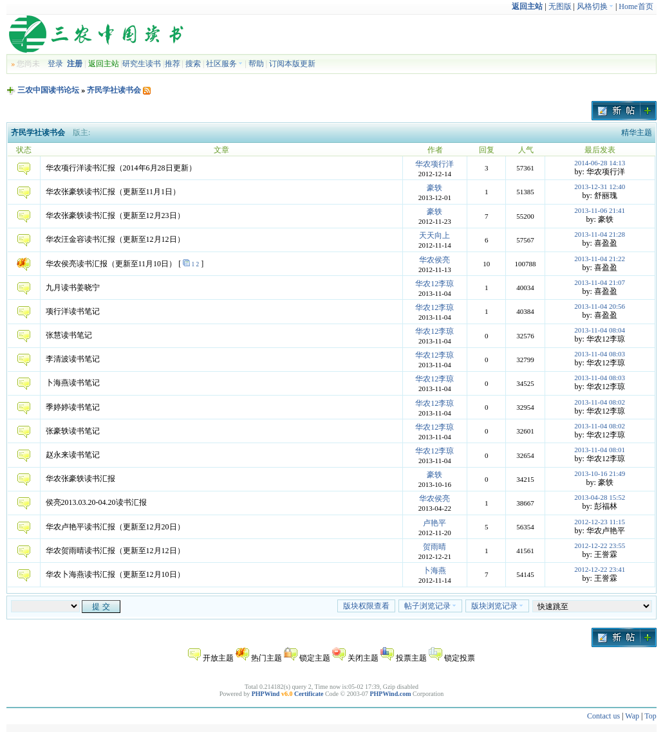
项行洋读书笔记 (73, 311)
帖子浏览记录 (430, 605)
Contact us (603, 715)
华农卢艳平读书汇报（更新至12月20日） (115, 526)
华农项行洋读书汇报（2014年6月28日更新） (121, 167)
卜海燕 (434, 570)
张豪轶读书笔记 (73, 430)
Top (650, 715)
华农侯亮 (434, 259)
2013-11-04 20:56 (599, 306)
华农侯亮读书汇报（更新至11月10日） (111, 263)
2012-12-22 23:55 (599, 545)
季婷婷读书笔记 (73, 407)
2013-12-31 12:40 (599, 186)
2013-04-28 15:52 (599, 497)
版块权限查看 (366, 605)
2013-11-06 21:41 (599, 210)
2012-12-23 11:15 (599, 522)
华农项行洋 (434, 164)
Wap (632, 715)
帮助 (256, 63)
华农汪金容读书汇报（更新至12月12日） (115, 239)
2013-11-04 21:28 (599, 234)
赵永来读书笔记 (73, 454)
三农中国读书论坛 (48, 90)
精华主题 (636, 132)
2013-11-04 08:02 (599, 402)
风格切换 (595, 6)
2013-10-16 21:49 (599, 473)
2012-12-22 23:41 (599, 569)
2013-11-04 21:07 (599, 282)
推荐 (172, 63)
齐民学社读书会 (114, 90)
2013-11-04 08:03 (599, 354)
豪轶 (434, 187)
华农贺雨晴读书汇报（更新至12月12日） (115, 550)
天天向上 (434, 235)
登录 (55, 63)
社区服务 (224, 63)
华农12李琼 (434, 283)
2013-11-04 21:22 (599, 258)
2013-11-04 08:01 (599, 449)
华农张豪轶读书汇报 (80, 478)
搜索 (193, 63)
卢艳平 (434, 522)
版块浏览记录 (497, 605)
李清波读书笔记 (73, 358)
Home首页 (636, 6)
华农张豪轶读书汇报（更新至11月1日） (113, 191)
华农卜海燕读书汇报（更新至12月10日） (115, 574)
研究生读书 (141, 63)
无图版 (560, 6)
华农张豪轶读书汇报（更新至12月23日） (115, 215)
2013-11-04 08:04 (599, 330)
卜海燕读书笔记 (73, 382)
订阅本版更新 (292, 63)
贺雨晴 (434, 546)
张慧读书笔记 (69, 335)
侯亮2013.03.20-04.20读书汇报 (96, 502)
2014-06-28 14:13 (599, 163)
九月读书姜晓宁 (73, 287)
